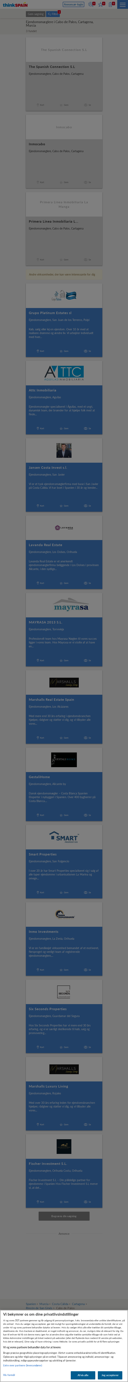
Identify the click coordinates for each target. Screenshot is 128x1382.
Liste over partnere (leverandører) (22, 1365)
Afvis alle (83, 1375)
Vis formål (9, 1375)
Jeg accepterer (110, 1375)
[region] (64, 1346)
